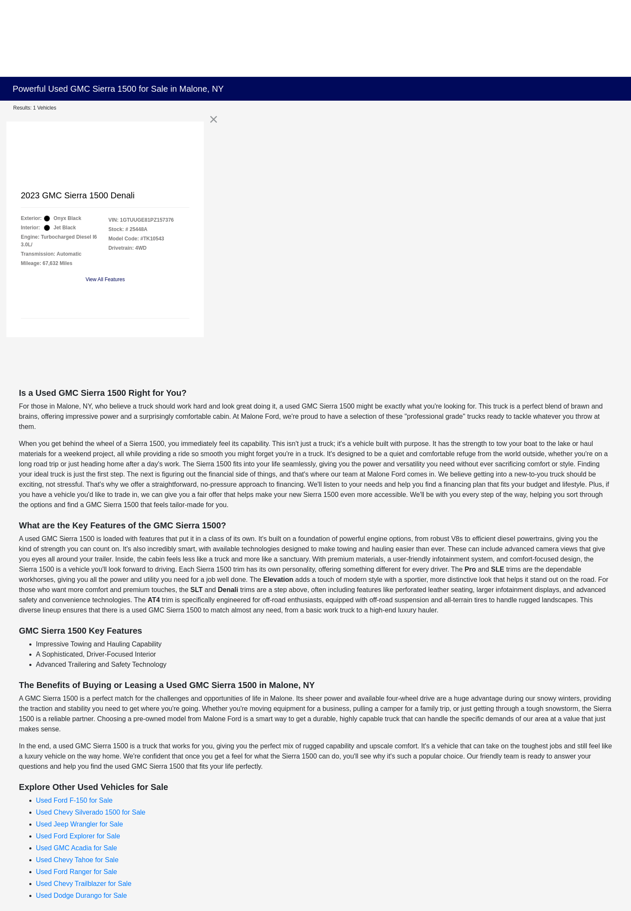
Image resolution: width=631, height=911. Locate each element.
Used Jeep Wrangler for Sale (79, 824)
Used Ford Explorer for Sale (78, 836)
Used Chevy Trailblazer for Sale (84, 883)
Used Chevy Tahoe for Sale (77, 859)
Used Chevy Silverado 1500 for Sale (91, 812)
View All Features (105, 279)
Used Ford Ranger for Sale (76, 871)
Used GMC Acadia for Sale (76, 848)
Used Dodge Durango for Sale (81, 895)
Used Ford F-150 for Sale (74, 800)
